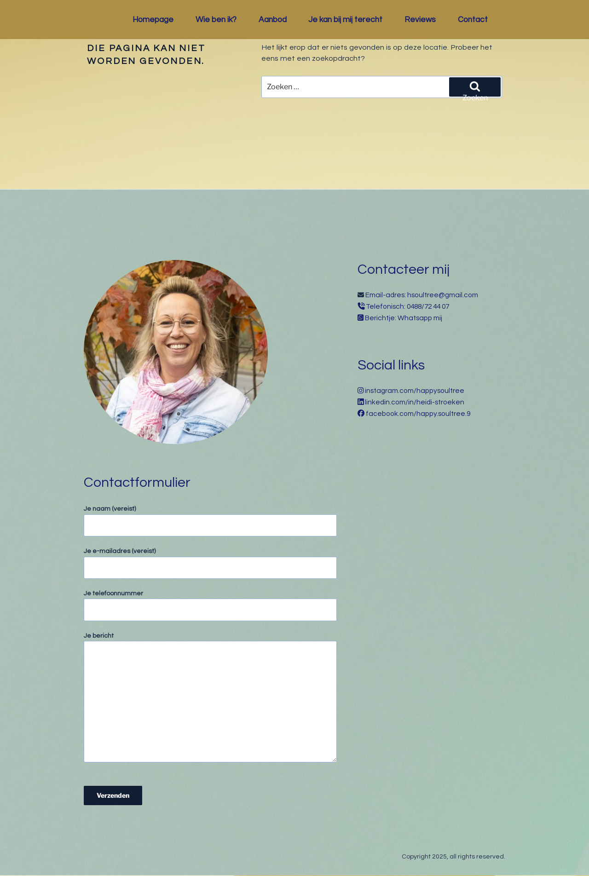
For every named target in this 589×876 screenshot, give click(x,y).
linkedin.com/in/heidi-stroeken (414, 402)
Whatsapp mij (420, 318)
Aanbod (273, 20)
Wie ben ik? (216, 20)
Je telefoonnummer (210, 605)
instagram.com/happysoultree (414, 390)
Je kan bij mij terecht (345, 20)
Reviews (420, 20)
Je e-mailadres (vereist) (210, 563)
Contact (473, 20)
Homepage (153, 20)
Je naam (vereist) (210, 521)
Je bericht (210, 698)
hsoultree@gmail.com (442, 295)
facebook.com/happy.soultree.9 (418, 413)
